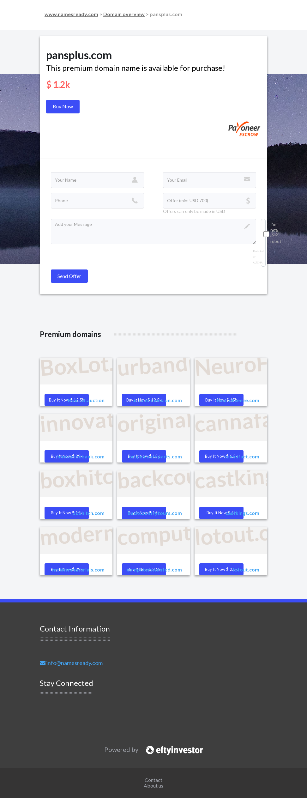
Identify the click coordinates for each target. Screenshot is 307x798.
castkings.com (242, 513)
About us (153, 786)
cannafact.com (241, 456)
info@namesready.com (71, 662)
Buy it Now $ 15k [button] (67, 512)
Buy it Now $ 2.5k (221, 569)
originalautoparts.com (155, 456)
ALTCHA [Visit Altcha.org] (257, 262)
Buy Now (63, 106)
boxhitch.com (88, 513)
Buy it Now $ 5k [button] (221, 512)
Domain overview (124, 14)
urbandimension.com (157, 400)
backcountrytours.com (155, 513)
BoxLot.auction (86, 400)
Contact (153, 780)
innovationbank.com (80, 456)
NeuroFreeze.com (238, 400)
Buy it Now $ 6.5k (221, 456)
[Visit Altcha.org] (275, 234)
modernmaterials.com (78, 569)
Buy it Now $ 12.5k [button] (66, 399)
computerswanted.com (154, 569)
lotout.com (246, 569)
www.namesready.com (71, 14)
